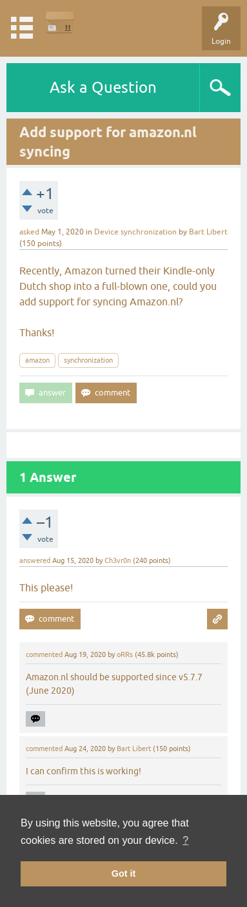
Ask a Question (103, 87)
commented (44, 654)
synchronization (88, 360)
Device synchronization (135, 231)
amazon (37, 360)
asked (29, 231)
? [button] (185, 840)
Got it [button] (124, 873)
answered (34, 560)
